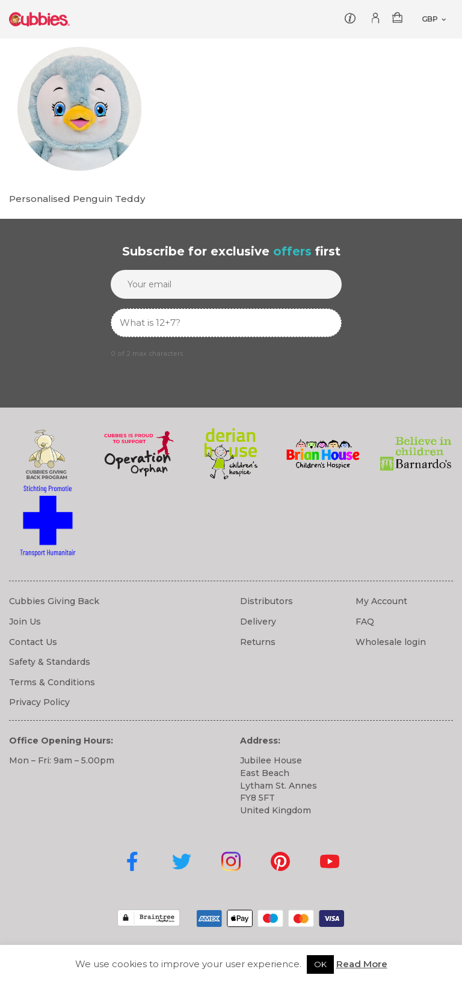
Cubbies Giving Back (54, 601)
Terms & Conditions (52, 682)
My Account (381, 601)
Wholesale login (391, 642)
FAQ (365, 621)
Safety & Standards (49, 661)
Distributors (266, 601)
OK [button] (320, 964)
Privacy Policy (39, 702)
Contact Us (33, 642)
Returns (258, 642)
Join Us (25, 621)
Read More (361, 964)
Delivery (258, 621)
